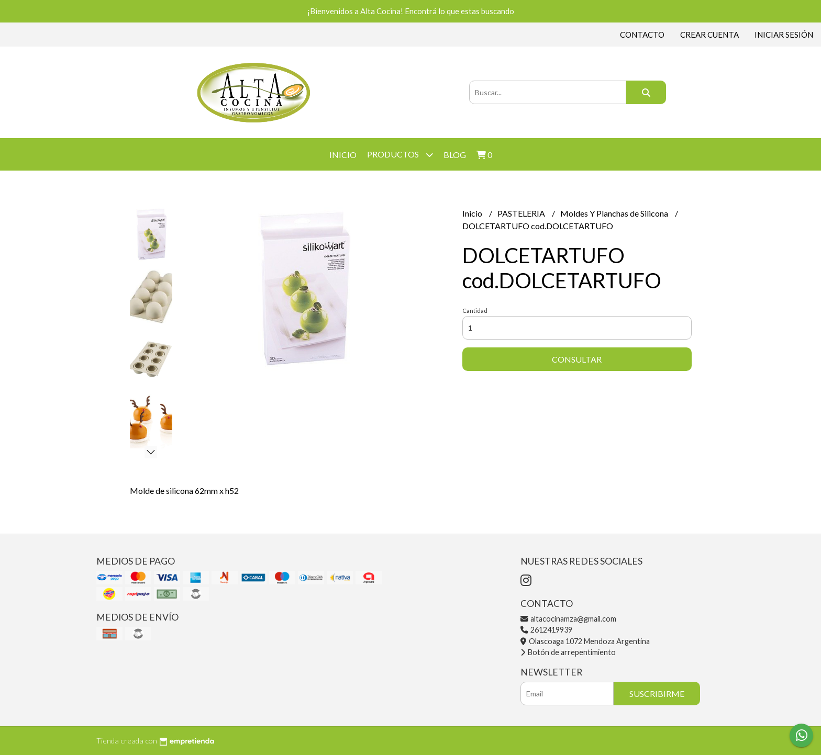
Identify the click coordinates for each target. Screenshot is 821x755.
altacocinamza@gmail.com (568, 618)
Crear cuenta (709, 34)
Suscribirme (656, 693)
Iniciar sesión (784, 34)
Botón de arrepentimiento (568, 652)
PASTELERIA (522, 213)
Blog (454, 155)
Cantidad (474, 310)
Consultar (577, 359)
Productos (400, 155)
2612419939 (546, 629)
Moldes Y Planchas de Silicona (615, 213)
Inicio (343, 155)
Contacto (642, 34)
